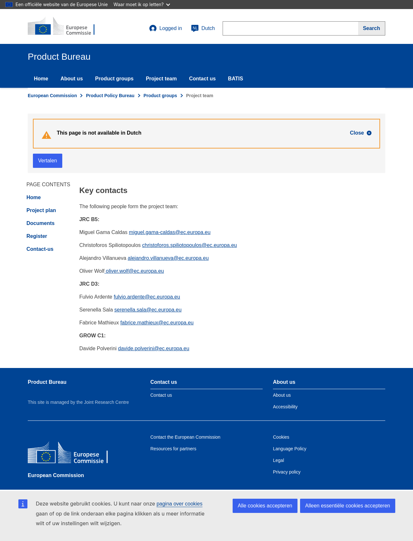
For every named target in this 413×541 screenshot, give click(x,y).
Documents (40, 223)
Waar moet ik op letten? (142, 4)
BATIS (235, 78)
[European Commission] (74, 454)
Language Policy (290, 448)
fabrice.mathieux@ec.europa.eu (157, 322)
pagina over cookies (179, 503)
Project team (161, 78)
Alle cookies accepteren (265, 505)
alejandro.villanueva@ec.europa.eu (168, 258)
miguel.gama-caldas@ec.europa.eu (170, 232)
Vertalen (47, 160)
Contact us (202, 78)
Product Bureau (47, 382)
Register (36, 236)
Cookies (281, 437)
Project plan (41, 210)
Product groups (114, 78)
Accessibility (285, 406)
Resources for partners (173, 448)
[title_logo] (67, 26)
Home (41, 78)
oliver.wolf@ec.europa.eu (134, 271)
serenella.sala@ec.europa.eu (147, 309)
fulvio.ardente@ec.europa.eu (147, 297)
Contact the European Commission (185, 437)
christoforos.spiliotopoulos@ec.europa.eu (189, 245)
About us (71, 78)
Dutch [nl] (203, 28)
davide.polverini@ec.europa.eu (153, 348)
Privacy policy (287, 472)
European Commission (52, 95)
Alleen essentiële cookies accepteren (347, 505)
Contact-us (40, 249)
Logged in (165, 28)
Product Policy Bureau (110, 95)
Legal (278, 460)
